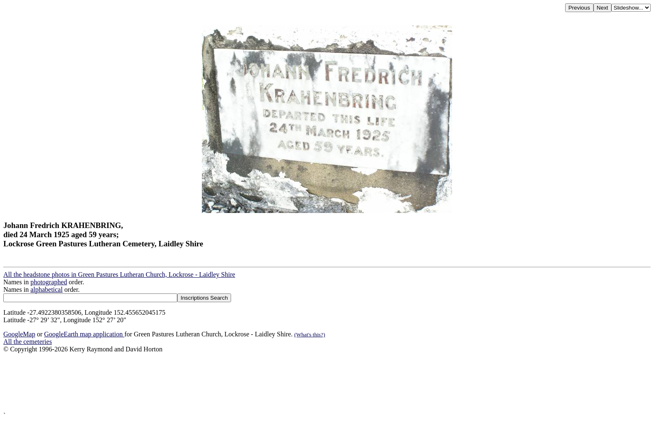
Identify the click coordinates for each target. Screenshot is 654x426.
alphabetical (46, 289)
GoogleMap (19, 334)
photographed (48, 282)
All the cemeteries (27, 341)
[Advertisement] (253, 382)
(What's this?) (309, 334)
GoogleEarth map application (84, 334)
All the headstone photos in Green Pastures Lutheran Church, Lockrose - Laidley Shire (119, 274)
